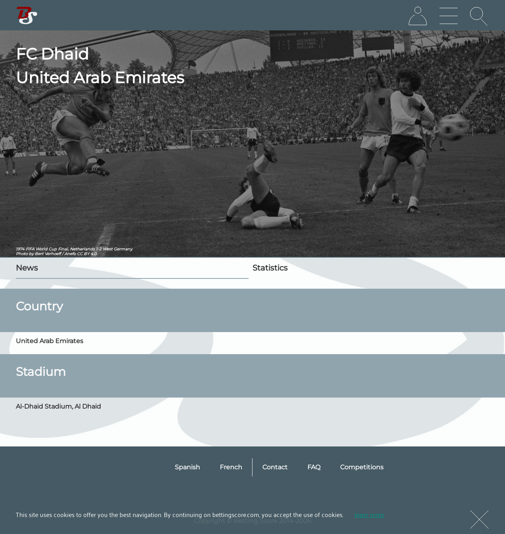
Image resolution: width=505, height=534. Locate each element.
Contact (275, 467)
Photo (22, 253)
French (231, 467)
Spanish (187, 467)
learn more (369, 514)
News (27, 268)
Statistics (270, 268)
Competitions (361, 467)
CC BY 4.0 (87, 253)
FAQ (313, 467)
